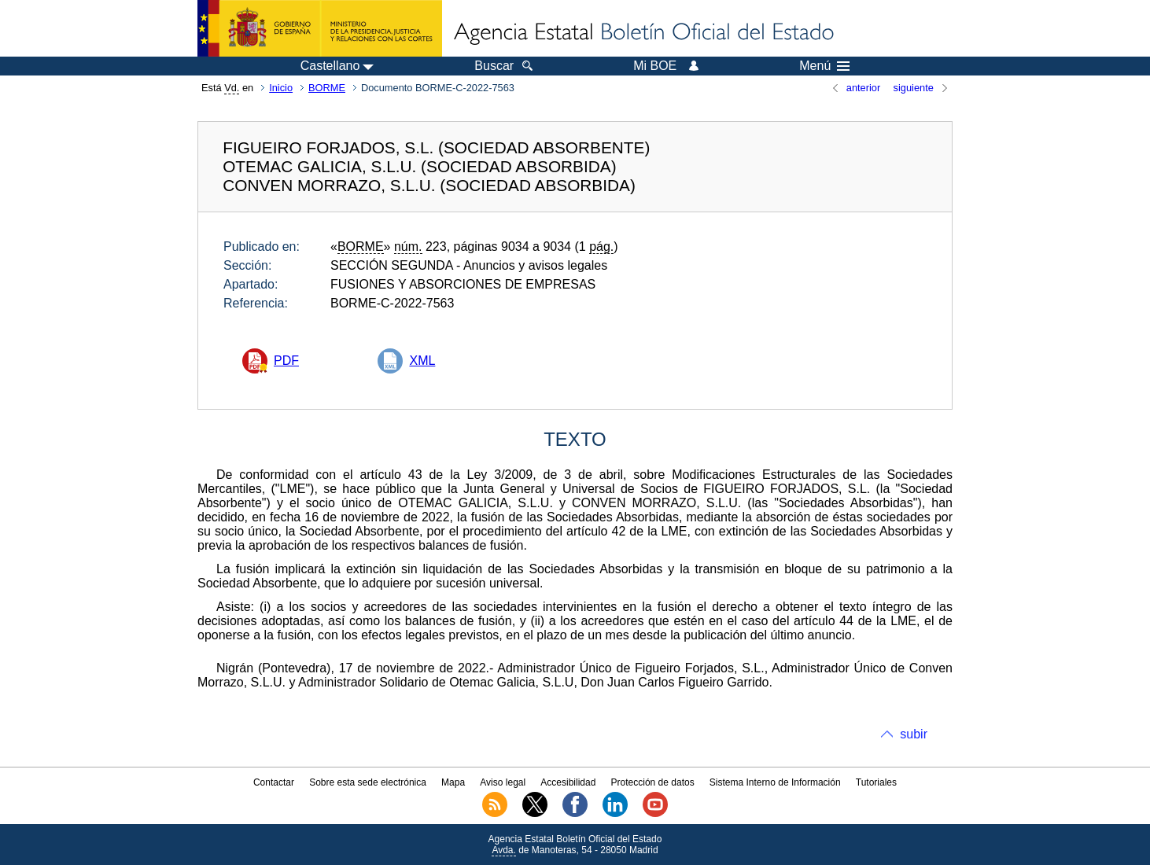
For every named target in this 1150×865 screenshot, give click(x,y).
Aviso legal (502, 782)
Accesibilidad (567, 782)
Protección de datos (653, 782)
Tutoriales (876, 782)
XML (422, 360)
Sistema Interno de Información (775, 782)
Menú (824, 66)
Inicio (281, 88)
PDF (286, 360)
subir (913, 734)
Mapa (453, 782)
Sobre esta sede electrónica (367, 782)
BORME (326, 88)
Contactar (273, 782)
